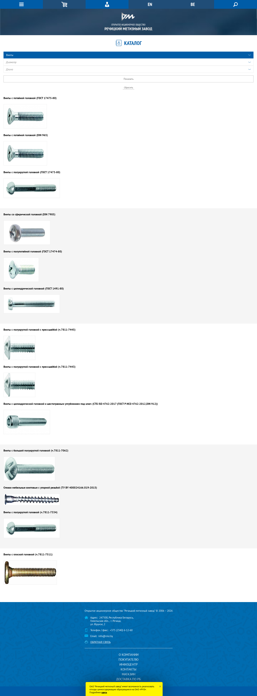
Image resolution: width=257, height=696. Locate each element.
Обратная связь (100, 642)
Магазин (128, 674)
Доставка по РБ (128, 679)
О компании (128, 655)
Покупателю (128, 660)
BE (193, 4)
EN (150, 4)
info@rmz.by (105, 636)
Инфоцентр (128, 664)
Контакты (128, 669)
